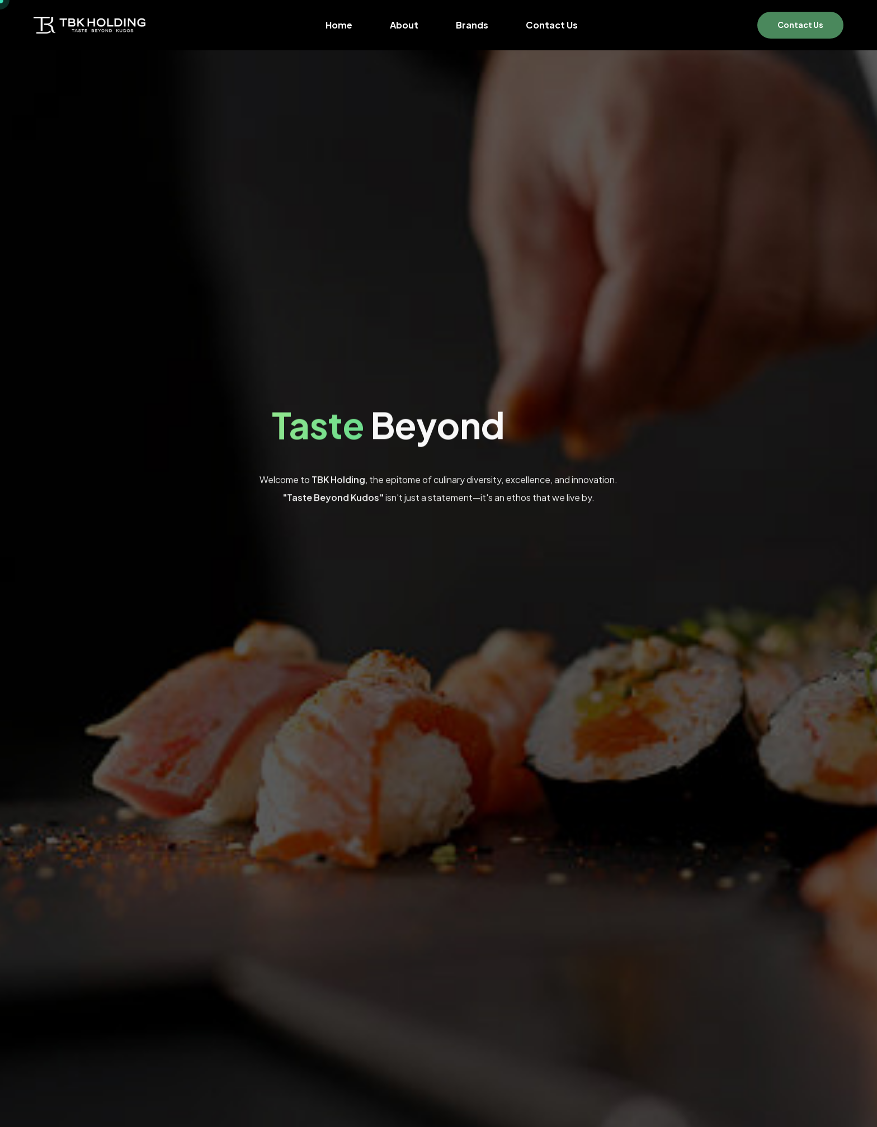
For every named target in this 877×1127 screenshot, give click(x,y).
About (404, 25)
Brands (472, 25)
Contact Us (552, 25)
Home (339, 25)
